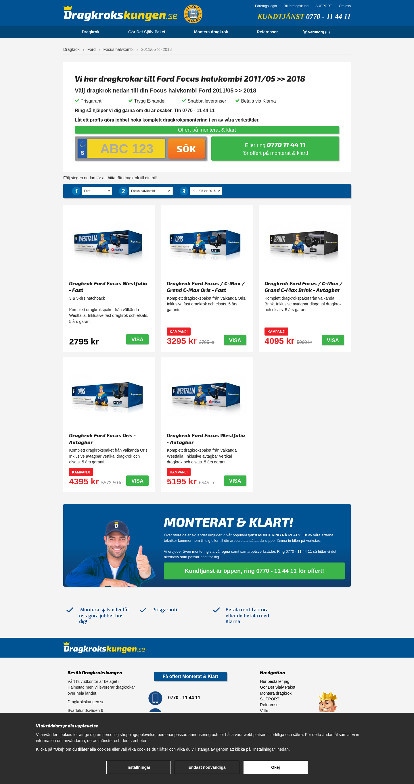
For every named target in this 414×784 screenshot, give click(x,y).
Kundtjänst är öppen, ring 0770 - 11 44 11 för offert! (254, 571)
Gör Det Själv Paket (146, 32)
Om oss (345, 6)
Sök (186, 148)
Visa (137, 339)
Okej (275, 767)
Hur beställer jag (274, 681)
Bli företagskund (296, 6)
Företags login (266, 6)
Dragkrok (90, 32)
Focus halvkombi (118, 49)
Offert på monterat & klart (207, 130)
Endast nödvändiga (206, 767)
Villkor (265, 710)
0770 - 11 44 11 (328, 16)
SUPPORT (323, 6)
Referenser (267, 32)
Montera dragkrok (211, 32)
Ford (91, 49)
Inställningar (138, 767)
